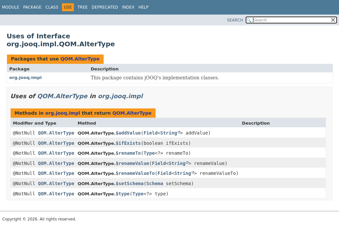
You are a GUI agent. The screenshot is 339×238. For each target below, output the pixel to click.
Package (32, 7)
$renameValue (132, 163)
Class (51, 7)
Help (143, 7)
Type (149, 153)
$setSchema (129, 183)
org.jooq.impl (25, 77)
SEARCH (235, 20)
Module (10, 7)
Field (151, 133)
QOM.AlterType (79, 58)
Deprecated (105, 7)
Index (128, 7)
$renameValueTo (135, 173)
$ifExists (128, 143)
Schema (154, 183)
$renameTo (128, 153)
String (168, 133)
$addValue (128, 133)
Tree (82, 7)
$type (122, 193)
